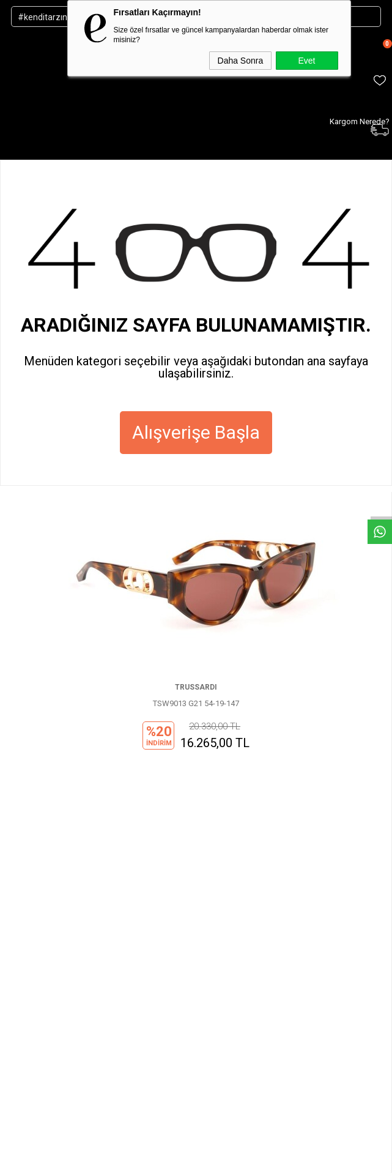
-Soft (133, 1156)
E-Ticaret (160, 1156)
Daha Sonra (241, 60)
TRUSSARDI (196, 687)
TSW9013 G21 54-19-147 (196, 703)
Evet (306, 60)
